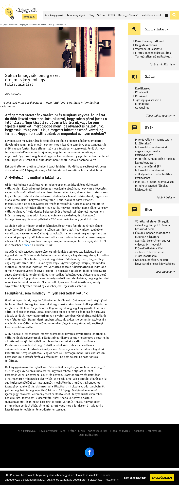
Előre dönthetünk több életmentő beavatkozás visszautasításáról (149, 252)
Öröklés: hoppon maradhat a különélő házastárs (153, 235)
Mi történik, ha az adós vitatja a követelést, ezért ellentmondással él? (155, 163)
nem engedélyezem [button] (135, 477)
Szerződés (61, 24)
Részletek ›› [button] (111, 479)
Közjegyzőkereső (128, 15)
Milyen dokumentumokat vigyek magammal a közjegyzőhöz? (151, 151)
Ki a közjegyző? (53, 15)
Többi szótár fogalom (159, 115)
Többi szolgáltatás (160, 64)
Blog (91, 15)
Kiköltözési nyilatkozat (149, 41)
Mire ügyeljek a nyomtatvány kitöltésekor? (153, 141)
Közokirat (141, 96)
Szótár (101, 15)
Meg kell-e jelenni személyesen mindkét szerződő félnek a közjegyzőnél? (154, 186)
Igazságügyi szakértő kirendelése (148, 102)
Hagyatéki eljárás (146, 45)
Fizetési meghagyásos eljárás (153, 53)
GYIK (111, 15)
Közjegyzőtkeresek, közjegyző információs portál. (23, 24)
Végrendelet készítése (148, 49)
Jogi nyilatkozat (89, 435)
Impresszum (154, 431)
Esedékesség (142, 88)
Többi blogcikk (163, 271)
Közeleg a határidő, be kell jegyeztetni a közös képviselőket (155, 262)
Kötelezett (141, 92)
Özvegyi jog (142, 108)
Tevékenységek (76, 15)
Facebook (138, 431)
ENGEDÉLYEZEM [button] (162, 477)
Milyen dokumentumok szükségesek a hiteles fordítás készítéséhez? (153, 174)
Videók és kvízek (151, 15)
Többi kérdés (164, 197)
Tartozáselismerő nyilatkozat (153, 57)
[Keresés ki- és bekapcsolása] (174, 15)
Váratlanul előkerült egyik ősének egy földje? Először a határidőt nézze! (152, 225)
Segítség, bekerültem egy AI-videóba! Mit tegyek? (153, 243)
